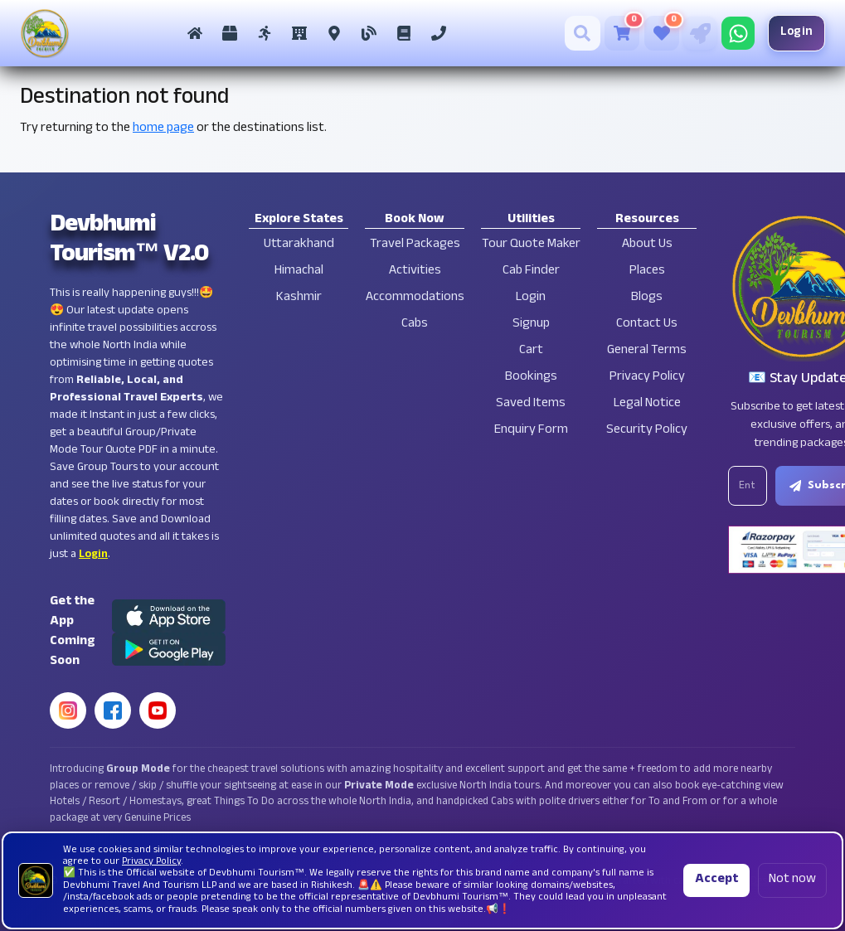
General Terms (647, 351)
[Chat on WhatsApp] (733, 33)
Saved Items (531, 404)
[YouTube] (157, 710)
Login (792, 32)
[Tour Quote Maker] (694, 33)
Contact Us (646, 324)
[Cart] (617, 33)
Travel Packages (415, 245)
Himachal (298, 271)
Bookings (531, 377)
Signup (531, 324)
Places (647, 271)
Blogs (647, 298)
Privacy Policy (647, 377)
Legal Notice (647, 404)
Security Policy (646, 430)
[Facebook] (113, 710)
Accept (716, 880)
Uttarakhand (299, 245)
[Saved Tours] (656, 33)
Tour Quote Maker (531, 245)
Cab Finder (531, 271)
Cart (531, 351)
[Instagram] (68, 710)
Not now (792, 880)
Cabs (414, 324)
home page (163, 129)
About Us (647, 245)
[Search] (578, 33)
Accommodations (415, 298)
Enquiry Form (531, 430)
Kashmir (299, 298)
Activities (415, 271)
